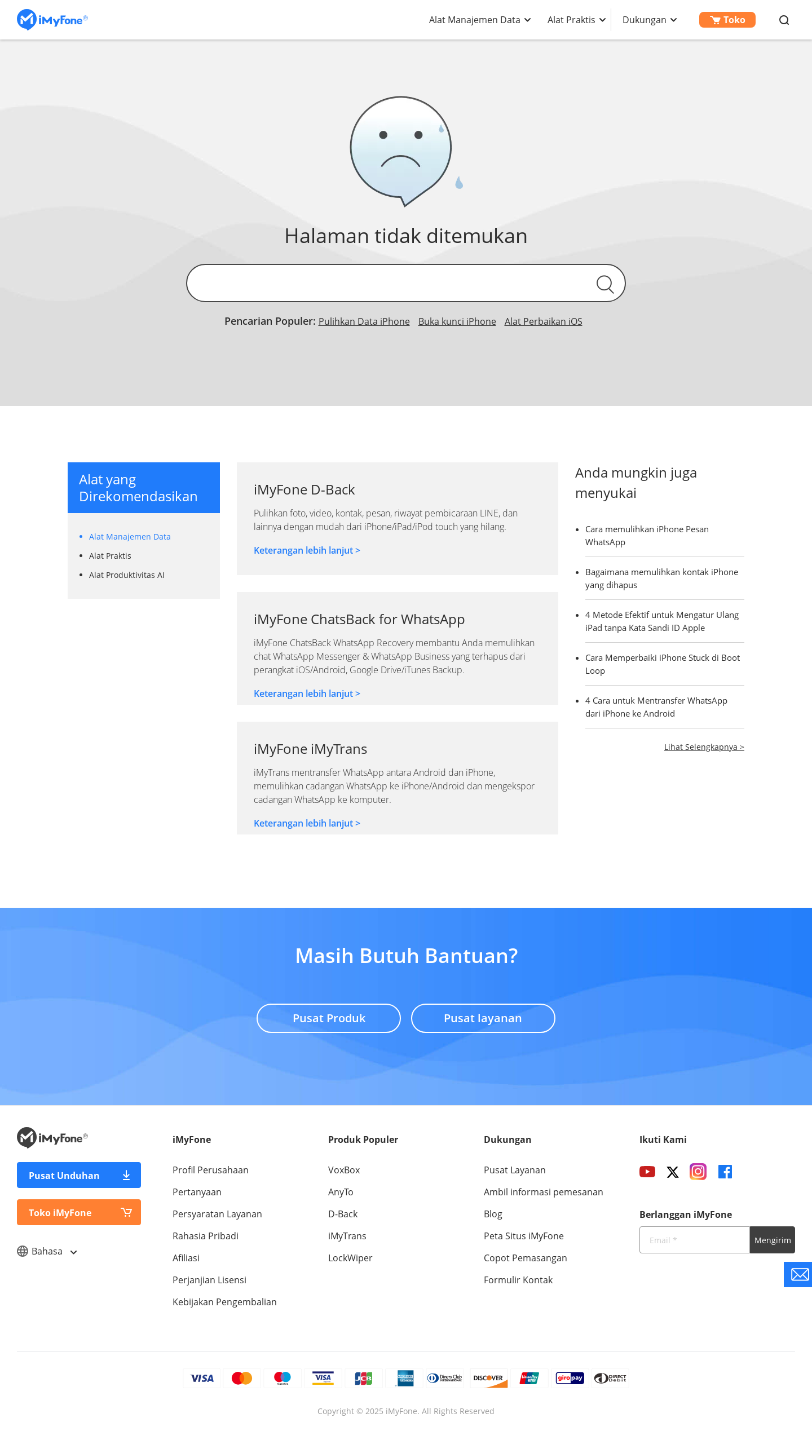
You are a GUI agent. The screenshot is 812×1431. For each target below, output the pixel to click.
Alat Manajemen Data (474, 20)
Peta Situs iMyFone (524, 1236)
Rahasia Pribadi (206, 1236)
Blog (493, 1214)
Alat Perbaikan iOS (543, 321)
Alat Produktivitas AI (127, 574)
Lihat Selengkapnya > (704, 746)
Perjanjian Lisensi (209, 1280)
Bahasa (46, 1251)
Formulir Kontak (518, 1280)
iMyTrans (347, 1236)
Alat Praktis (571, 20)
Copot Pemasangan (525, 1258)
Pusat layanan (483, 1017)
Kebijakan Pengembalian (225, 1302)
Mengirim (772, 1240)
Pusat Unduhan (64, 1175)
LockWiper (350, 1258)
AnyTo (341, 1192)
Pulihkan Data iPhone (364, 321)
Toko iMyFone (60, 1213)
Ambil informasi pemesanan (543, 1192)
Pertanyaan (197, 1192)
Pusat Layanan (515, 1170)
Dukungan (645, 20)
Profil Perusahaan (211, 1170)
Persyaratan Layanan (217, 1214)
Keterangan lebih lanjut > (307, 550)
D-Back (343, 1214)
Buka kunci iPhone (457, 321)
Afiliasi (186, 1258)
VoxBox (344, 1170)
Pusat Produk (328, 1017)
